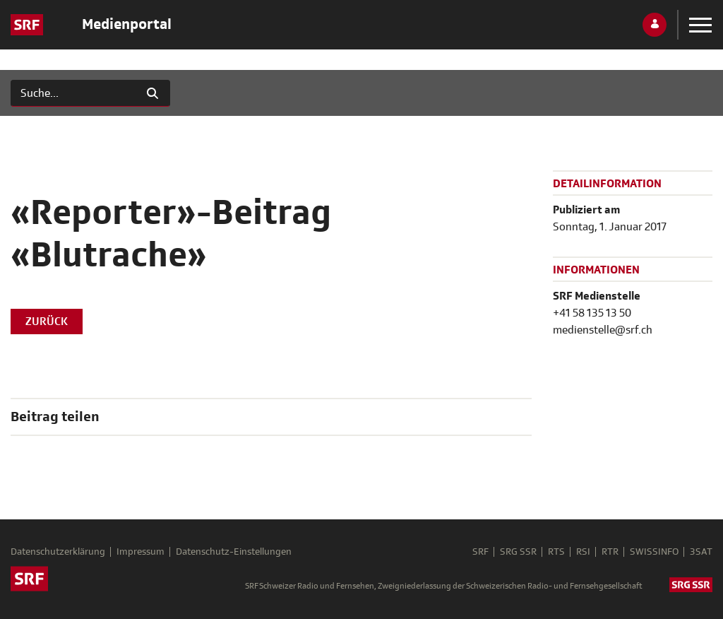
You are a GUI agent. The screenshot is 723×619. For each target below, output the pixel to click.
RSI (583, 552)
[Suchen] (73, 93)
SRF (480, 552)
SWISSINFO (654, 552)
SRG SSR (518, 552)
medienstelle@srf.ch (602, 330)
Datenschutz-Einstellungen (234, 552)
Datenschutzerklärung (58, 552)
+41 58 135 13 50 (592, 313)
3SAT (701, 552)
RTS (556, 552)
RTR (610, 552)
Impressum (140, 552)
